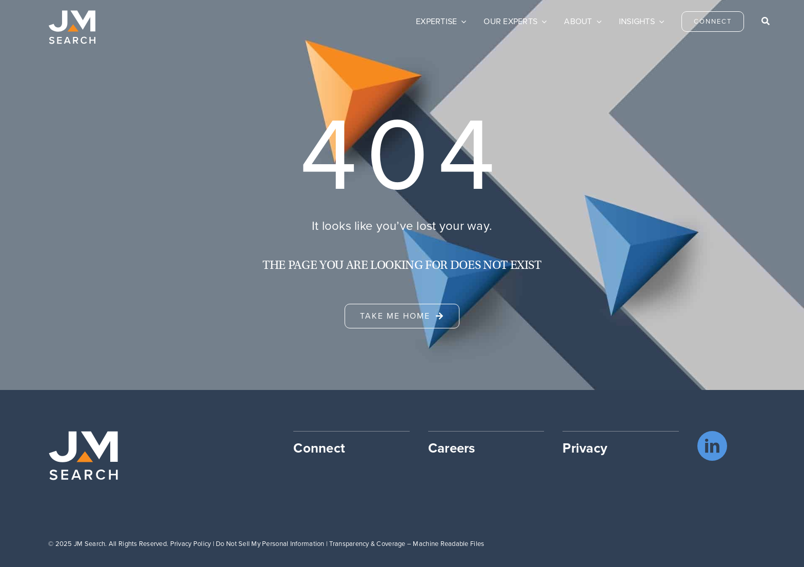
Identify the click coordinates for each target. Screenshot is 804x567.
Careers (451, 448)
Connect (319, 448)
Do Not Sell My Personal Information (270, 544)
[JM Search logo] (72, 15)
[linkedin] (712, 446)
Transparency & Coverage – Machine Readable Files (406, 544)
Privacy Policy (190, 544)
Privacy (584, 448)
